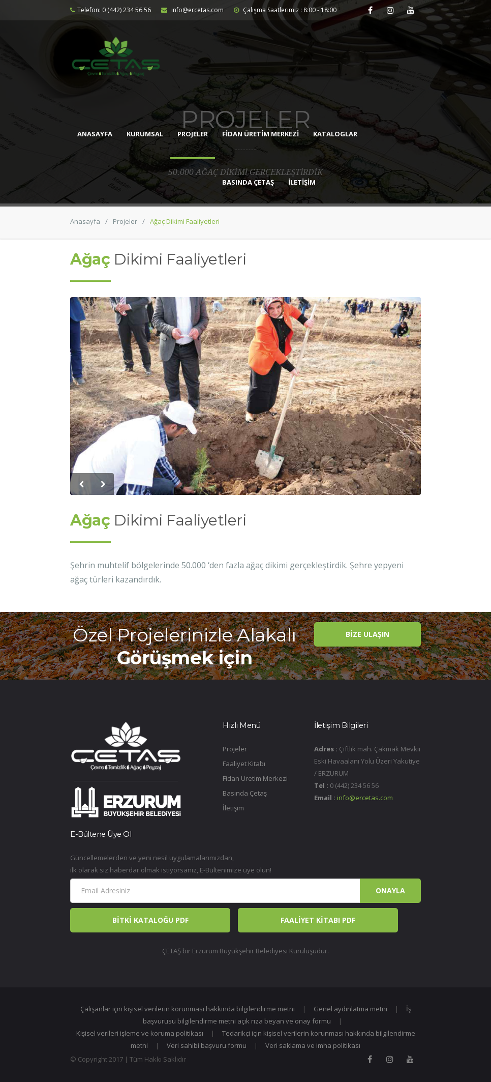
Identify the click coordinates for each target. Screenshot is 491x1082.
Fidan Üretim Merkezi (255, 778)
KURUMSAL (145, 133)
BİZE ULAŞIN (367, 634)
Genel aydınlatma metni (350, 1008)
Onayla (390, 890)
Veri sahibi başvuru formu (207, 1045)
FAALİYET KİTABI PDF (318, 920)
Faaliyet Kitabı (244, 763)
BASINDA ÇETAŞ (248, 182)
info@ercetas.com (192, 10)
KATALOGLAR (335, 133)
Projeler (125, 221)
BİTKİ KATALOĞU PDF (150, 920)
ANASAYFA (94, 133)
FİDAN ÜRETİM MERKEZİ (260, 133)
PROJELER (192, 133)
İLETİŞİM (302, 182)
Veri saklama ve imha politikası (312, 1045)
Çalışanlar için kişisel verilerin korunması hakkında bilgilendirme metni (187, 1008)
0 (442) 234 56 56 (126, 10)
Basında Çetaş (245, 793)
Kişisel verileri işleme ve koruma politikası (139, 1033)
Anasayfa (85, 221)
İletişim (233, 807)
